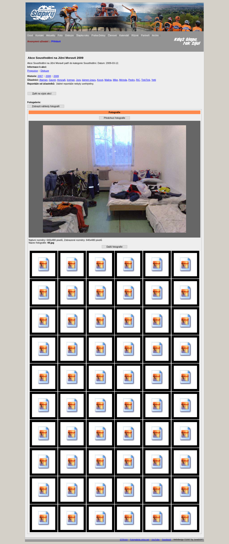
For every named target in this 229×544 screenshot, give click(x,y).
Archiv (155, 35)
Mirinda (123, 80)
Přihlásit (56, 41)
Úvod (30, 35)
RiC (138, 80)
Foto (60, 35)
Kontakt (40, 35)
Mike (115, 80)
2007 (40, 76)
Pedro (131, 80)
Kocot (100, 80)
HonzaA (61, 80)
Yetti (153, 80)
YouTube (155, 539)
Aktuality (50, 35)
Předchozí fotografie (114, 118)
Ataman (43, 80)
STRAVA (124, 539)
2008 (48, 76)
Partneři (145, 35)
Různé (134, 35)
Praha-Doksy (98, 35)
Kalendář (124, 35)
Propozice (32, 70)
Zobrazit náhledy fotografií (45, 106)
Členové (112, 35)
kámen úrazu (89, 80)
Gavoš (52, 80)
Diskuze (69, 35)
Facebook (166, 539)
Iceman (71, 80)
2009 (56, 76)
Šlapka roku (82, 35)
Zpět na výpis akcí (41, 93)
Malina (107, 80)
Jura (78, 80)
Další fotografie (114, 246)
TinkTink (145, 80)
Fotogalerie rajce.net (139, 539)
